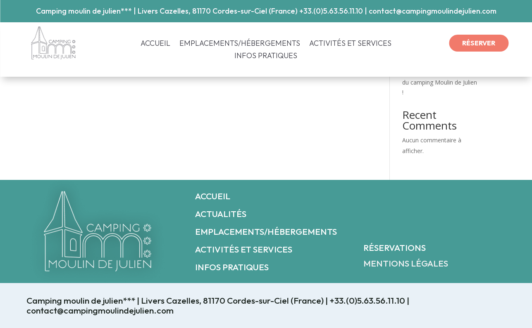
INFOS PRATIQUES (265, 56)
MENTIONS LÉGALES (405, 263)
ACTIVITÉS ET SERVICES (350, 44)
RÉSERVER (478, 43)
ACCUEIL (155, 44)
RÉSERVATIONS (394, 247)
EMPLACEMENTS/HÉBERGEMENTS (239, 44)
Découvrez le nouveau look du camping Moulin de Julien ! (439, 82)
